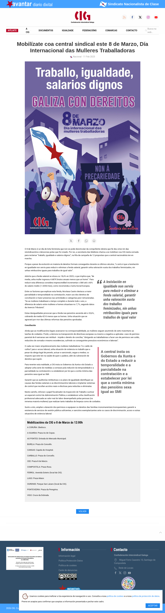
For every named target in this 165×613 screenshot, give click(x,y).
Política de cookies (68, 565)
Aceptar (152, 605)
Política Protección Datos (71, 560)
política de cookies (115, 596)
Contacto (131, 30)
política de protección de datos (145, 596)
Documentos (46, 30)
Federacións (89, 30)
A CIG (28, 30)
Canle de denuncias (68, 570)
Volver (82, 511)
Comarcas (111, 30)
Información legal (67, 556)
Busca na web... (150, 30)
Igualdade (67, 30)
